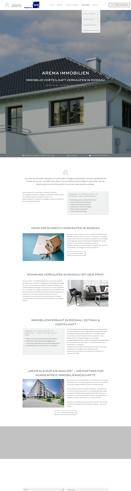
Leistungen (85, 5)
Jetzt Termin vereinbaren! (66, 412)
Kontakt (95, 5)
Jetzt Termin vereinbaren (119, 5)
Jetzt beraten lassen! (76, 253)
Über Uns (59, 5)
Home (52, 5)
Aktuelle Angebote (72, 5)
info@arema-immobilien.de (100, 155)
